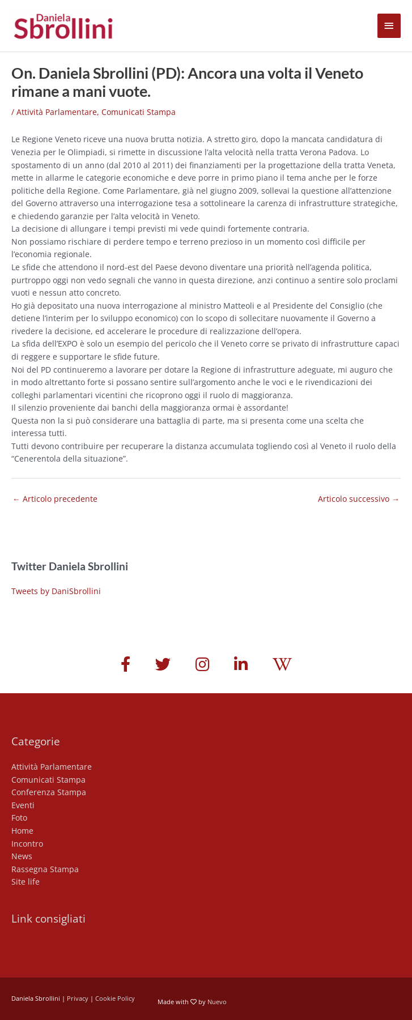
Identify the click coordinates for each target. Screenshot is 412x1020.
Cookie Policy (115, 998)
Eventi (23, 805)
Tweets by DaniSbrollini (56, 591)
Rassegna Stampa (45, 869)
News (21, 856)
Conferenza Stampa (48, 792)
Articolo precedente (54, 498)
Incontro (27, 843)
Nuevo (217, 1001)
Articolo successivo (359, 498)
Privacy (77, 998)
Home (22, 830)
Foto (19, 817)
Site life (25, 881)
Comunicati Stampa (138, 111)
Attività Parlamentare (56, 111)
